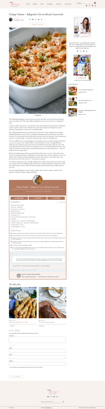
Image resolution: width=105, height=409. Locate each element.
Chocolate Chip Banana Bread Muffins (87, 111)
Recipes (35, 4)
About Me (58, 4)
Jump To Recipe (37, 24)
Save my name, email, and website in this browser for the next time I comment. (26, 367)
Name (11, 348)
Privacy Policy (11, 407)
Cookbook (50, 4)
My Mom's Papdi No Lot (85, 100)
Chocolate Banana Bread (47, 322)
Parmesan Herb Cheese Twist (18, 322)
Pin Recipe (37, 198)
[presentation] (18, 372)
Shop (42, 4)
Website (11, 361)
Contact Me (68, 4)
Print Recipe (19, 198)
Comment (12, 335)
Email (11, 354)
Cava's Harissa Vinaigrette (85, 90)
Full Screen (56, 198)
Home (28, 4)
